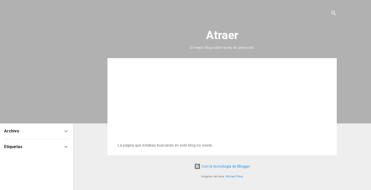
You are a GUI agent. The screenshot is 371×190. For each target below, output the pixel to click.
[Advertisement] (222, 104)
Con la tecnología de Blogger (222, 166)
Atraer (222, 35)
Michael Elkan (234, 176)
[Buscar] (334, 14)
